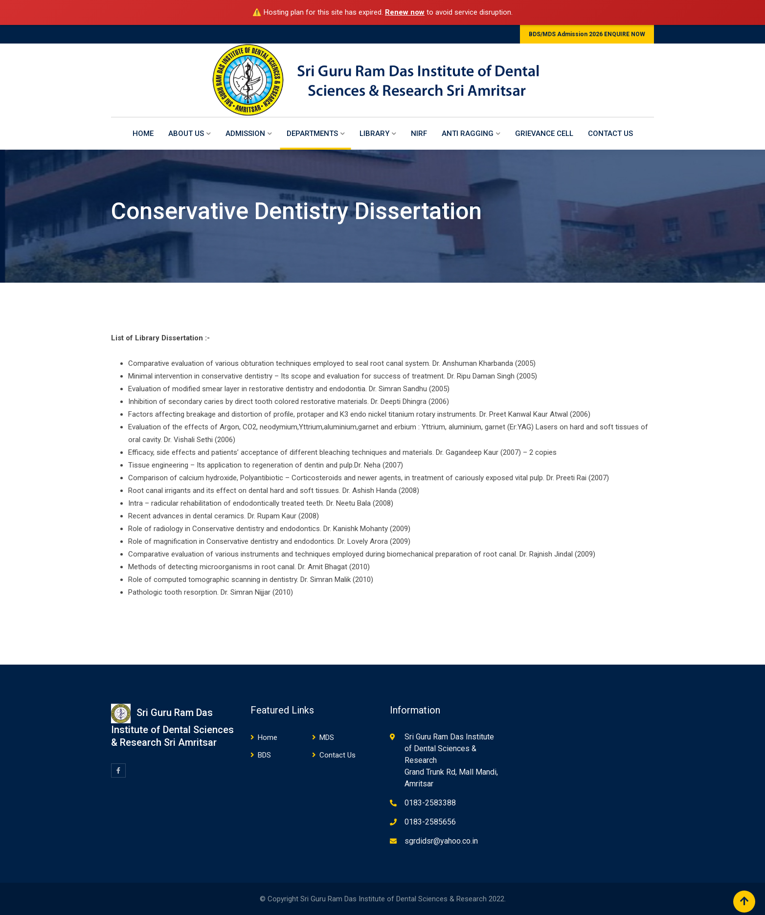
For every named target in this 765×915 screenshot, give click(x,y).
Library (374, 133)
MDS (326, 737)
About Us (186, 133)
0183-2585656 (430, 821)
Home (143, 133)
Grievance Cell (544, 133)
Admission (245, 133)
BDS (264, 755)
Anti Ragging (468, 133)
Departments (312, 133)
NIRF (419, 133)
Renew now (405, 12)
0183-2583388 (430, 802)
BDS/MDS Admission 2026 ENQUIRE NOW (587, 34)
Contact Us (610, 133)
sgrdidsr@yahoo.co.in (441, 841)
